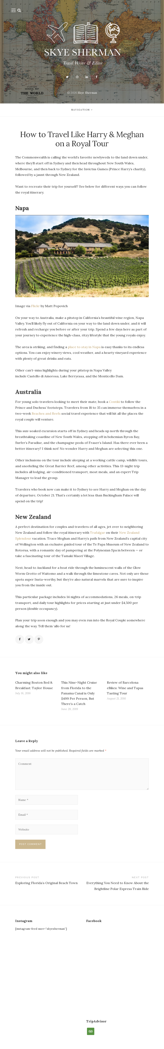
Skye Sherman (87, 93)
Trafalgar (97, 532)
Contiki (114, 402)
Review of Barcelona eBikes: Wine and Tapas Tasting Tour (125, 687)
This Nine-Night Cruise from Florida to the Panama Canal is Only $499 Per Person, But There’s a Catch (79, 693)
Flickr (35, 306)
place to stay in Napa (84, 347)
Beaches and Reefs (46, 413)
